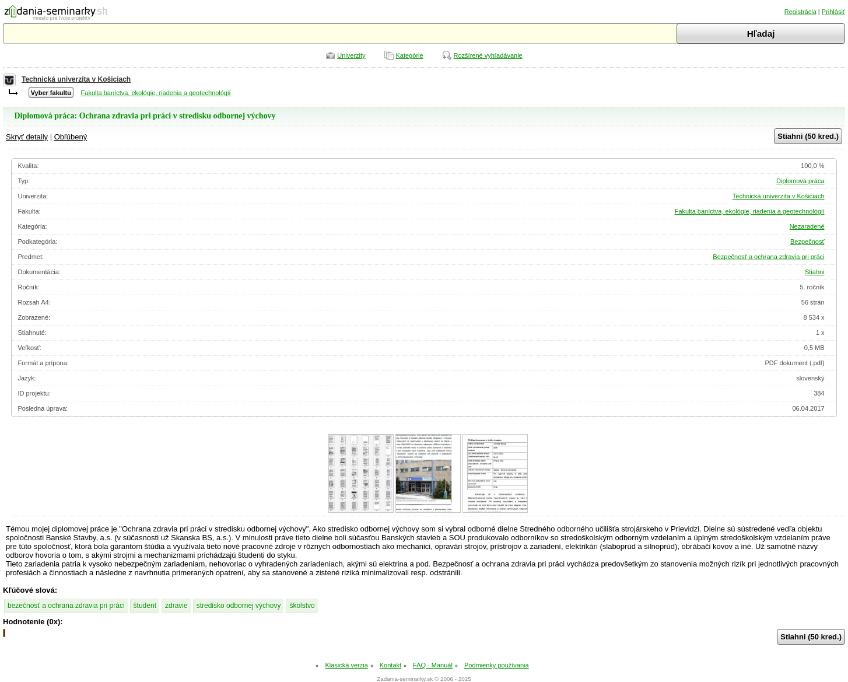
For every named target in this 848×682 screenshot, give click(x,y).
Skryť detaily (27, 136)
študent (145, 605)
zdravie (176, 605)
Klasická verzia (346, 665)
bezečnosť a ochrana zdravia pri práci (66, 605)
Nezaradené (807, 226)
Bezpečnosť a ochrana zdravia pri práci (768, 256)
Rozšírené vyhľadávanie (488, 55)
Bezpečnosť (807, 241)
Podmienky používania (496, 665)
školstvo (301, 605)
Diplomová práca (800, 180)
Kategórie (409, 55)
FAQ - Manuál (433, 665)
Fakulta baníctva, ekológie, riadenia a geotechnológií (156, 92)
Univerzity (351, 55)
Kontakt (390, 665)
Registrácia (800, 11)
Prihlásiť (833, 11)
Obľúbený (70, 136)
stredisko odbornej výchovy (239, 605)
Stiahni (815, 271)
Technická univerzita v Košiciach (76, 79)
